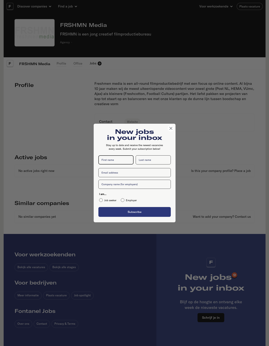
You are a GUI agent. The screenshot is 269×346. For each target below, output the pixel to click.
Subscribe (135, 211)
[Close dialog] (171, 128)
